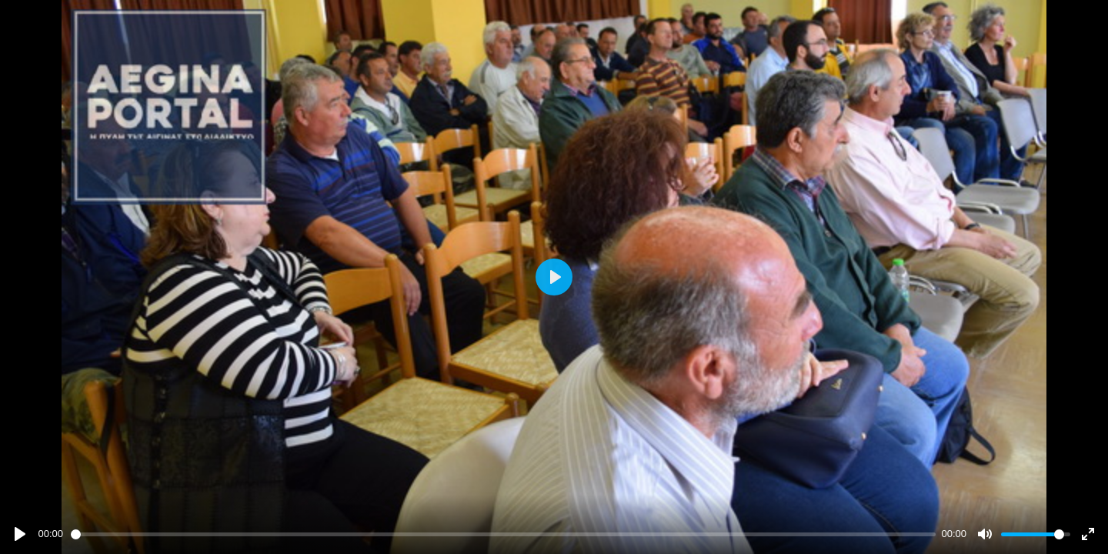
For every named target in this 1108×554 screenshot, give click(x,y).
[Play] (20, 534)
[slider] (503, 534)
